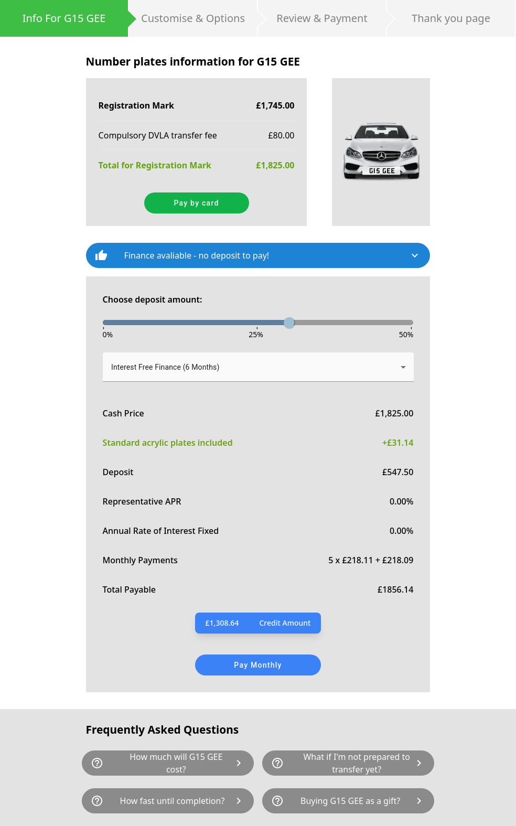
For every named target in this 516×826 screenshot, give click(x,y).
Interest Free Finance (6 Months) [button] (165, 367)
